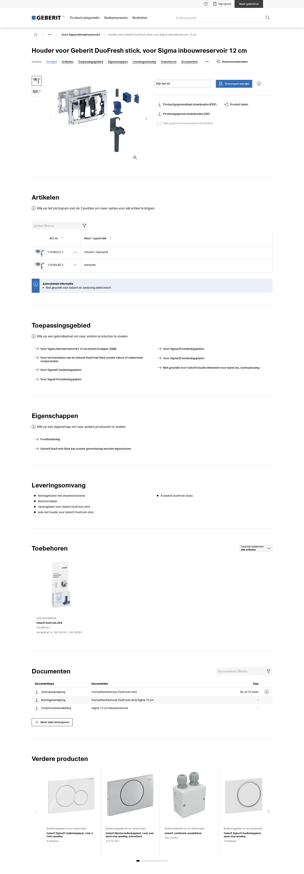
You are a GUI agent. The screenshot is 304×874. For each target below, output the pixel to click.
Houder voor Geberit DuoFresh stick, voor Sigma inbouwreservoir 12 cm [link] (152, 34)
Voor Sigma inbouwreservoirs (81, 34)
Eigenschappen (118, 61)
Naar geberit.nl (248, 4)
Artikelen (67, 61)
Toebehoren (168, 61)
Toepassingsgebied (90, 61)
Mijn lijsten (222, 4)
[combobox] (256, 548)
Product (51, 61)
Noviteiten (139, 18)
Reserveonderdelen (232, 62)
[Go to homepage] (36, 35)
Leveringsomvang (144, 61)
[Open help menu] (206, 4)
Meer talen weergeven (52, 722)
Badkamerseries (116, 18)
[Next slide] (269, 811)
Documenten (189, 61)
